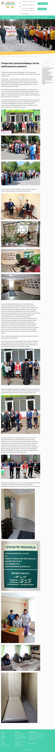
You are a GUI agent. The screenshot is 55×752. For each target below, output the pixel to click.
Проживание (16, 17)
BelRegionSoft (29, 749)
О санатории (4, 17)
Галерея (39, 17)
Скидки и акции (42, 3)
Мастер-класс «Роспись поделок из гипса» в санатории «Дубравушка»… (47, 69)
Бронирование (42, 8)
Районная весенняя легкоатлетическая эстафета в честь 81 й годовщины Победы (47, 76)
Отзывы (34, 17)
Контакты (44, 17)
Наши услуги (24, 17)
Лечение (10, 17)
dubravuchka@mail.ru (24, 13)
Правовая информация (5, 745)
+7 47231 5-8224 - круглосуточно (26, 8)
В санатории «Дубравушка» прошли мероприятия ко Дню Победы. (47, 80)
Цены (30, 17)
